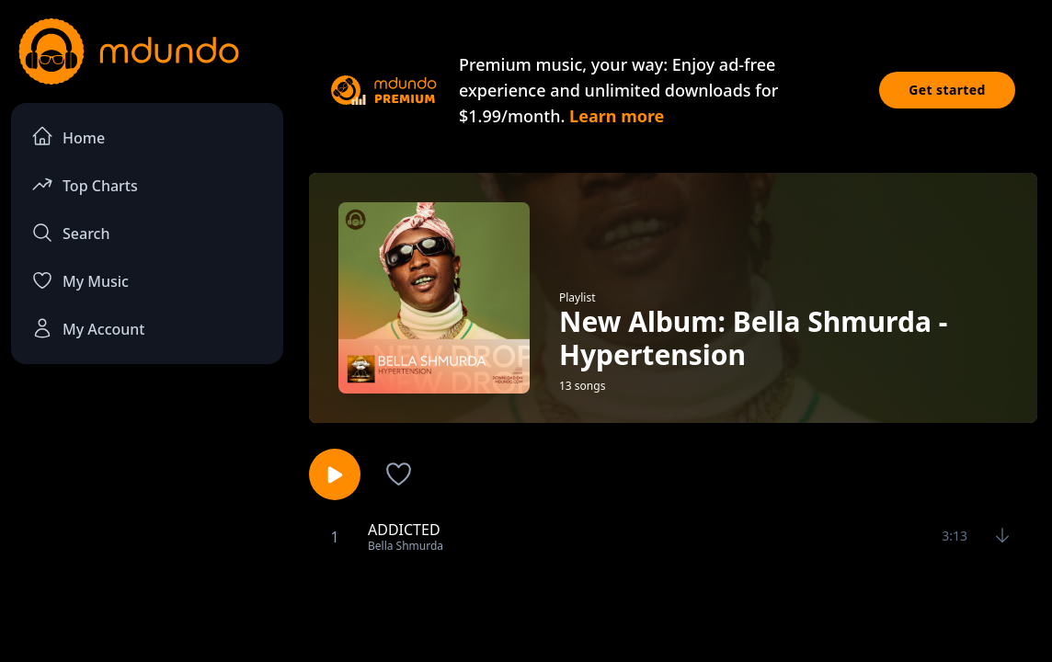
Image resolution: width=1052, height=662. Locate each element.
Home (68, 136)
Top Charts (84, 184)
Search (70, 233)
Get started (947, 89)
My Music (80, 280)
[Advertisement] (526, 609)
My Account (87, 328)
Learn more (616, 116)
